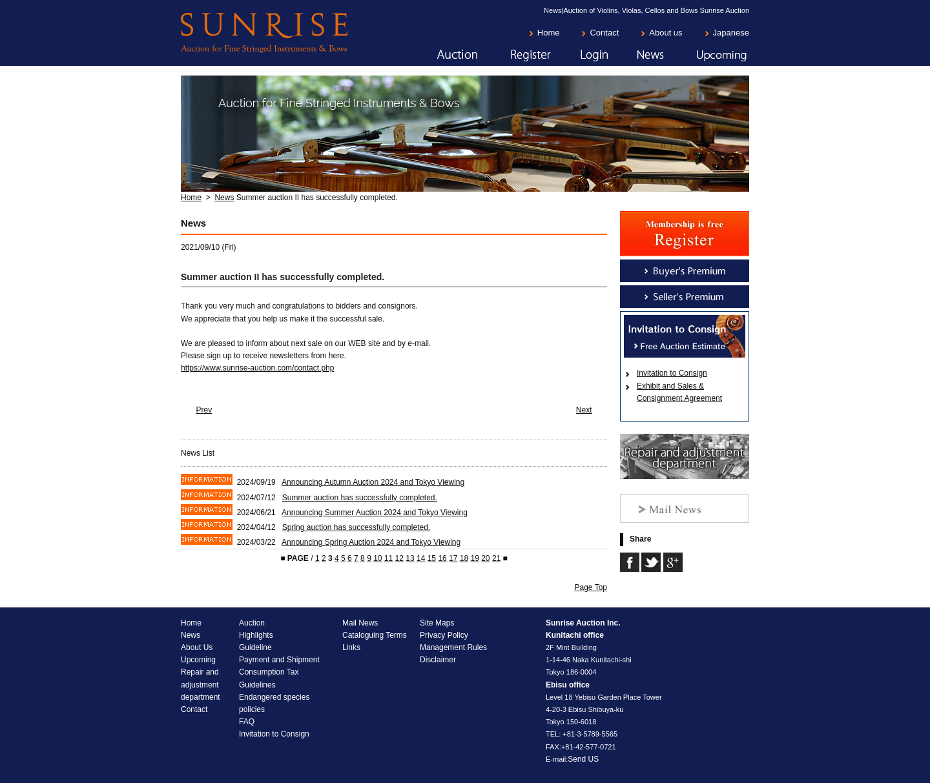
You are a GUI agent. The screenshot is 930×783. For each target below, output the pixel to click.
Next (584, 409)
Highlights (256, 635)
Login (580, 55)
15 (432, 558)
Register (515, 55)
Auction (441, 55)
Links (351, 647)
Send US (583, 759)
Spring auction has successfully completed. (356, 527)
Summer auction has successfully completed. (359, 497)
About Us (196, 647)
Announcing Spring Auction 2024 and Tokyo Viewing (371, 542)
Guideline (255, 647)
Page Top (591, 587)
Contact (604, 32)
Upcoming (707, 55)
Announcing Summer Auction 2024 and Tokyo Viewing (375, 512)
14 (421, 558)
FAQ (246, 721)
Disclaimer (438, 659)
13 (410, 558)
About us (665, 32)
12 (399, 558)
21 (496, 558)
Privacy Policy (444, 635)
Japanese (731, 32)
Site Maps (437, 622)
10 (377, 558)
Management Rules (453, 647)
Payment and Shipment (279, 659)
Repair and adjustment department (200, 684)
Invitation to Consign (672, 373)
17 (453, 558)
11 (388, 558)
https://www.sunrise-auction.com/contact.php (257, 367)
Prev (204, 409)
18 (464, 558)
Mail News (360, 622)
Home (548, 32)
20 (485, 558)
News (636, 55)
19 (474, 558)
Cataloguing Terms (374, 635)
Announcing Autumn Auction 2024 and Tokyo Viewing (373, 482)
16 (442, 558)
